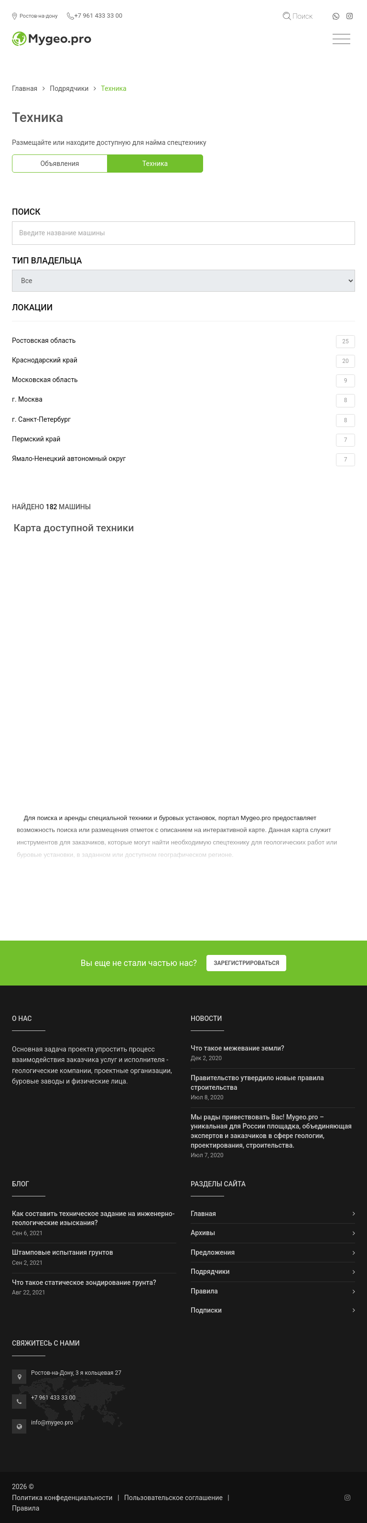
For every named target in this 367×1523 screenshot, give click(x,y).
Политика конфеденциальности (62, 1497)
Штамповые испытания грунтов (62, 1252)
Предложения (213, 1252)
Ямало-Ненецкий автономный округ (183, 459)
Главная (24, 88)
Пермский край (183, 440)
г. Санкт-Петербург (183, 420)
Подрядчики (69, 88)
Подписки (206, 1310)
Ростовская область (183, 341)
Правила (204, 1291)
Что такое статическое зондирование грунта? (84, 1282)
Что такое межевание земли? (237, 1048)
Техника (155, 163)
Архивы (203, 1233)
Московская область (183, 380)
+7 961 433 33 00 (94, 16)
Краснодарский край (183, 361)
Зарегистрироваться (246, 963)
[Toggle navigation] (341, 39)
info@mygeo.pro (52, 1422)
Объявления (59, 163)
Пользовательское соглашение (173, 1497)
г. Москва (183, 400)
